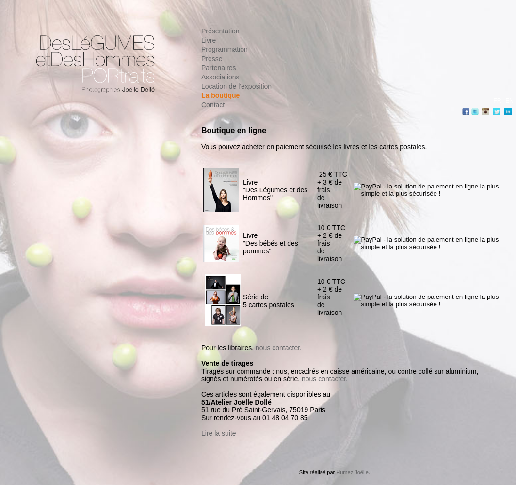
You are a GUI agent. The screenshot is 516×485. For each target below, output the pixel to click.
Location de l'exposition (236, 86)
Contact (213, 105)
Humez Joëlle (352, 472)
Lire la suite (218, 433)
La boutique (220, 95)
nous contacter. (279, 348)
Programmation (224, 49)
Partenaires (218, 68)
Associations (220, 77)
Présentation (220, 31)
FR (497, 100)
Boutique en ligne (233, 130)
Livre (208, 40)
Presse (212, 59)
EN (509, 100)
